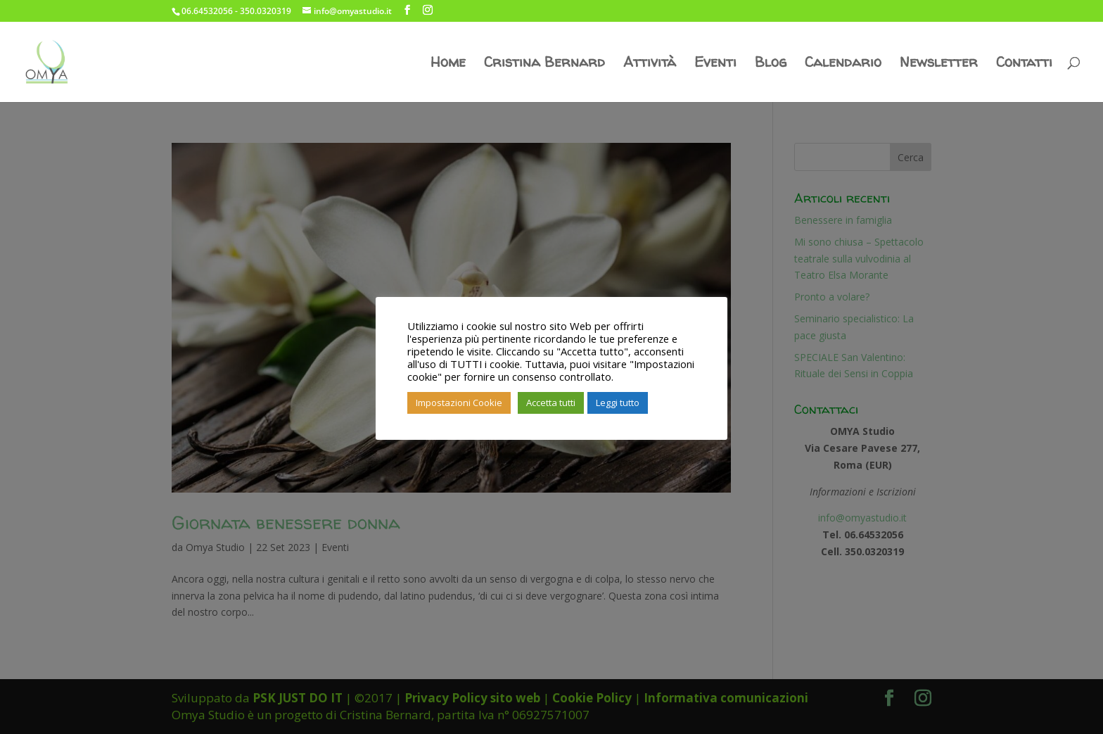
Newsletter (939, 64)
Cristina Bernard (544, 64)
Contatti (1024, 64)
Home (448, 64)
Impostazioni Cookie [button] (459, 402)
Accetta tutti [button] (550, 402)
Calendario (843, 64)
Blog (770, 64)
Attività (649, 64)
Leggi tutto (617, 402)
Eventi (715, 64)
